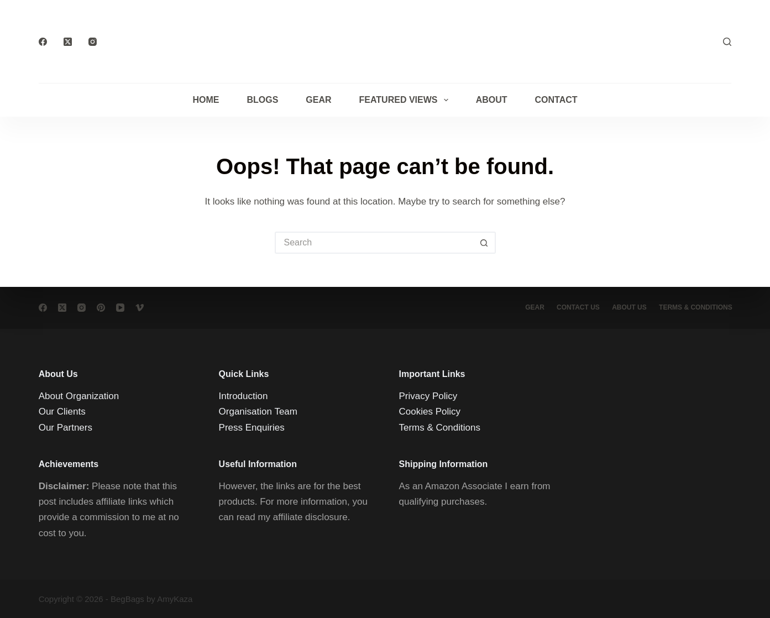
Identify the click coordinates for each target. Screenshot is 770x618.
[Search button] (485, 243)
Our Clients (62, 411)
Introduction (243, 396)
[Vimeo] (139, 307)
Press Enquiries (252, 427)
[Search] (727, 42)
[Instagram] (92, 42)
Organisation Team (258, 411)
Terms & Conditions (439, 427)
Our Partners (65, 427)
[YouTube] (120, 307)
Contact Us (574, 307)
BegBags (127, 599)
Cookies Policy (430, 411)
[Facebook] (43, 42)
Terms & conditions (695, 307)
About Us (627, 307)
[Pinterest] (101, 307)
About (491, 99)
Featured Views (406, 100)
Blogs (262, 99)
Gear (318, 99)
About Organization (79, 396)
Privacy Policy (428, 396)
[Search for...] (374, 243)
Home (205, 99)
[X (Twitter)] (68, 42)
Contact (556, 99)
